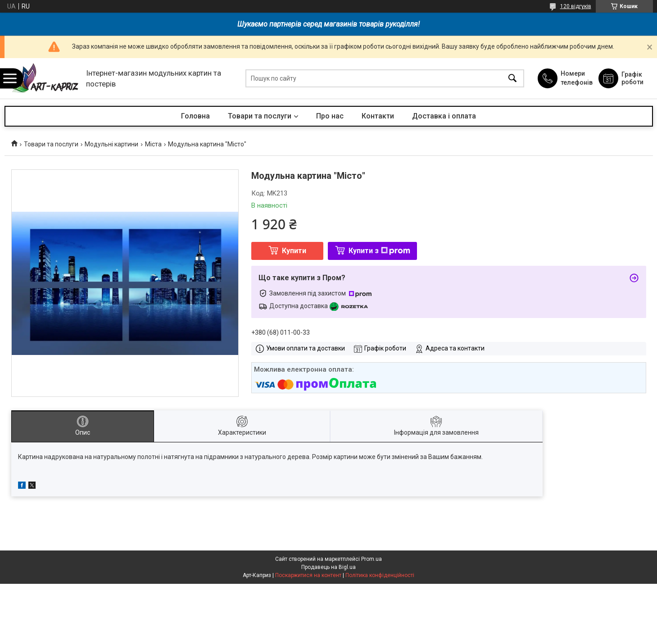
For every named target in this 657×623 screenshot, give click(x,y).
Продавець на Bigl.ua (328, 567)
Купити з (379, 250)
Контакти (378, 116)
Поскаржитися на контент (308, 575)
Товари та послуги (259, 116)
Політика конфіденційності (379, 575)
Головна (195, 116)
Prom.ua (371, 559)
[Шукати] (512, 78)
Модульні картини (111, 144)
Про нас (330, 116)
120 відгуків (575, 6)
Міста (153, 144)
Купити (294, 250)
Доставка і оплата (444, 116)
